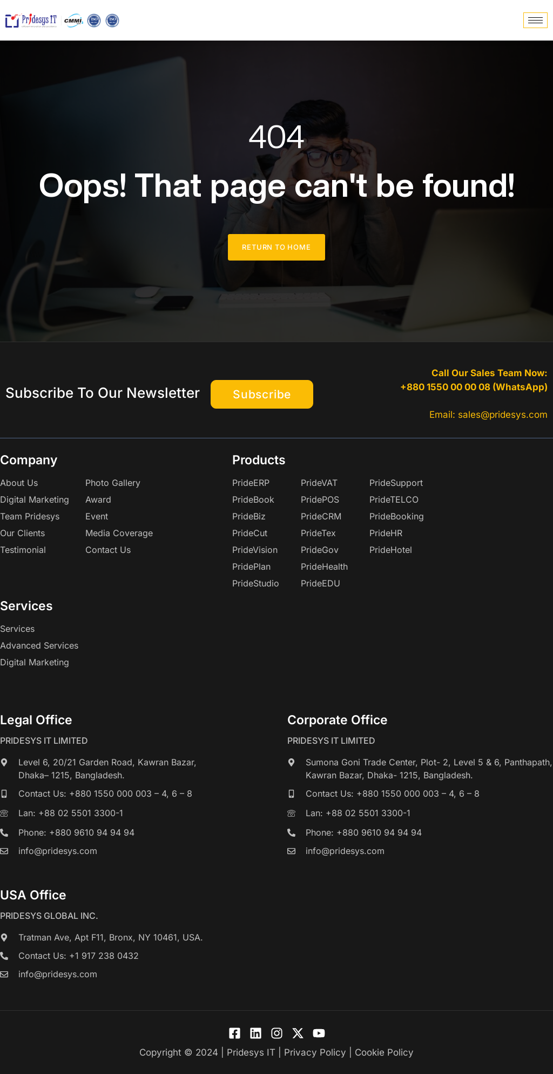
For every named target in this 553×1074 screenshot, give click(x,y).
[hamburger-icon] (535, 20)
